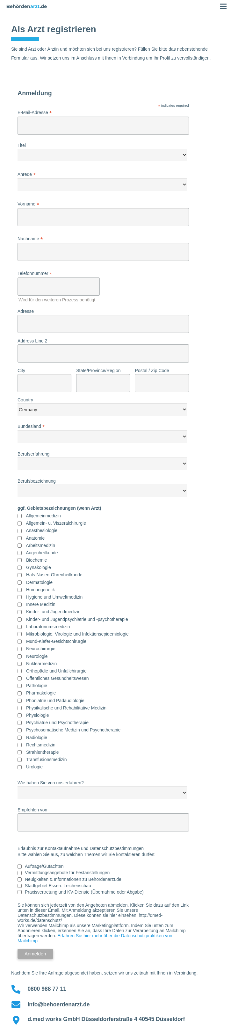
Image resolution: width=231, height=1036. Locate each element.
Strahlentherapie (42, 752)
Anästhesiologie (41, 530)
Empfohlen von (32, 809)
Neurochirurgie (40, 648)
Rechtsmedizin (40, 744)
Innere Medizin (40, 604)
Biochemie (36, 560)
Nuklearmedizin (41, 663)
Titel (22, 145)
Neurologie (37, 656)
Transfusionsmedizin (46, 759)
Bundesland (31, 426)
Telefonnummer (35, 273)
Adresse (26, 311)
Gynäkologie (38, 567)
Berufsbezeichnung (37, 481)
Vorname (28, 204)
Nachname (30, 239)
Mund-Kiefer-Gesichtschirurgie (56, 641)
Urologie (34, 766)
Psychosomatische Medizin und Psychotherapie (73, 729)
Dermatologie (39, 582)
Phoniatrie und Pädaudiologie (55, 700)
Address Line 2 (32, 340)
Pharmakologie (41, 692)
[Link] (26, 6)
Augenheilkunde (42, 552)
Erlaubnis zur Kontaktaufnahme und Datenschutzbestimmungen (81, 848)
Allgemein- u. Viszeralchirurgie (56, 523)
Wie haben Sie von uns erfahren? (51, 782)
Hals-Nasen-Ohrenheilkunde (54, 574)
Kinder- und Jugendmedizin (53, 611)
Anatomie (35, 538)
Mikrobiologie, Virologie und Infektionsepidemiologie (77, 634)
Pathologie (36, 685)
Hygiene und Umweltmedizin (54, 597)
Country (25, 399)
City (21, 370)
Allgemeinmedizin (43, 515)
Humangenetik (40, 589)
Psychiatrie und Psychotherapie (57, 722)
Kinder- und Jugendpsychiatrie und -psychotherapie (77, 619)
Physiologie (37, 715)
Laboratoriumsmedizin (48, 626)
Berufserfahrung (33, 454)
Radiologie (36, 737)
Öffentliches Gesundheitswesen (57, 678)
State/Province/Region (98, 370)
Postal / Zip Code (152, 370)
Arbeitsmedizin (40, 545)
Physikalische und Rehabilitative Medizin (66, 707)
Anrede (27, 174)
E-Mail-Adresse (35, 113)
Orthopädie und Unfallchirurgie (56, 670)
